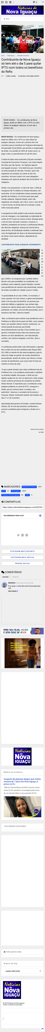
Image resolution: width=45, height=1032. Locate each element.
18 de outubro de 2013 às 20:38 (24, 583)
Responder (13, 591)
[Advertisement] (21, 97)
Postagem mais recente (22, 551)
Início (2, 55)
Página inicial (22, 563)
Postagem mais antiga (22, 557)
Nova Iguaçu (10, 55)
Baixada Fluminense (23, 55)
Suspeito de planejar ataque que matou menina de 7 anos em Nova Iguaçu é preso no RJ (22, 781)
